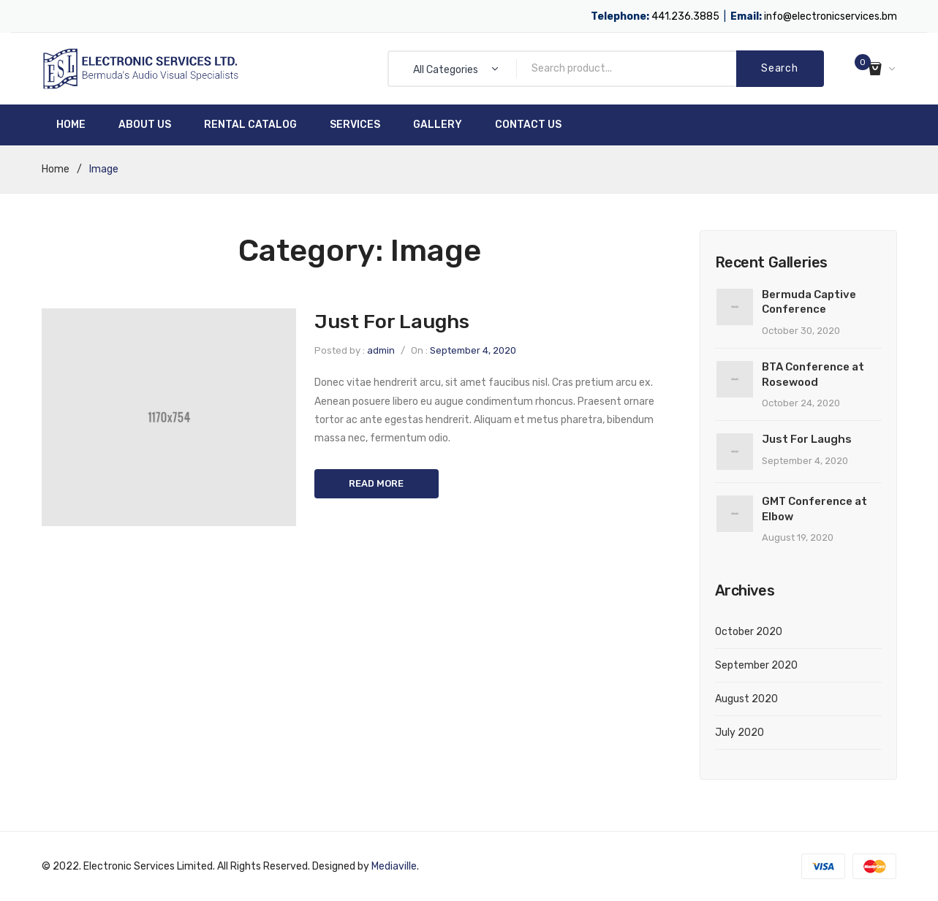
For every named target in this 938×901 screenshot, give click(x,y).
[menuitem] (71, 125)
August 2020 (746, 699)
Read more (376, 483)
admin (381, 350)
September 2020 (756, 665)
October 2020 (748, 632)
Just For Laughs (391, 321)
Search (779, 68)
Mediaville (394, 866)
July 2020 (739, 732)
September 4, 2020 (473, 350)
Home (55, 169)
